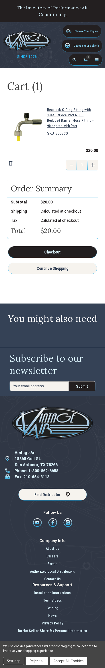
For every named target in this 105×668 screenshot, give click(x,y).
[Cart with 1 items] (85, 59)
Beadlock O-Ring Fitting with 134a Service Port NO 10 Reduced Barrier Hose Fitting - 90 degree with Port (70, 118)
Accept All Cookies (68, 660)
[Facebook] (53, 526)
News (52, 616)
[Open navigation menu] (96, 59)
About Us (52, 549)
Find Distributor (47, 494)
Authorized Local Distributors (52, 571)
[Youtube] (37, 526)
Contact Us (52, 579)
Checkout (52, 252)
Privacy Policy (52, 623)
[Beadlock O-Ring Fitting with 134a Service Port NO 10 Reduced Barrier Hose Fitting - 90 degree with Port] (82, 165)
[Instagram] (68, 526)
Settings (13, 660)
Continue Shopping (53, 268)
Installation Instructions (52, 593)
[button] (82, 46)
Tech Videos (52, 600)
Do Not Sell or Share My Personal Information (52, 631)
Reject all (37, 660)
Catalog (53, 608)
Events (52, 564)
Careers (52, 556)
